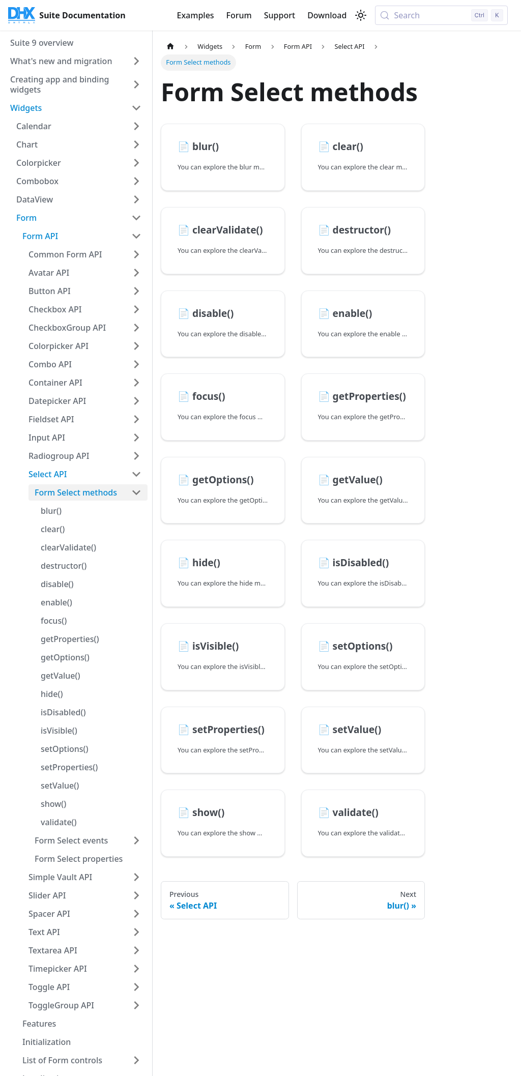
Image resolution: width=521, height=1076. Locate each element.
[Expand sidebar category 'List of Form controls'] (136, 1060)
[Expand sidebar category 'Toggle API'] (136, 987)
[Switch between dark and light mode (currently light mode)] (361, 15)
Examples (195, 15)
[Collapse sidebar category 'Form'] (136, 218)
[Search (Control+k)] (441, 15)
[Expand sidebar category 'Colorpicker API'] (136, 346)
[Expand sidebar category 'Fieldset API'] (136, 419)
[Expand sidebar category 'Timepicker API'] (136, 969)
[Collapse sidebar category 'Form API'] (136, 236)
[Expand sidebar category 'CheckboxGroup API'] (136, 327)
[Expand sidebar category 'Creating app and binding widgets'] (136, 84)
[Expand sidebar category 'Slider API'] (136, 895)
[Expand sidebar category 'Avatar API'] (136, 273)
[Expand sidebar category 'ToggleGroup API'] (136, 1005)
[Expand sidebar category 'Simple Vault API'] (136, 877)
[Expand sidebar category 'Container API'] (136, 382)
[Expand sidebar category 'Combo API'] (136, 364)
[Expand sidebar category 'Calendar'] (136, 126)
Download (326, 15)
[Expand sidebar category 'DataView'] (136, 199)
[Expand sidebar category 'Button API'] (136, 291)
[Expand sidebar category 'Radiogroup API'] (136, 456)
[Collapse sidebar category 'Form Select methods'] (136, 492)
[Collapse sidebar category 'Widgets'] (136, 108)
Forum (239, 15)
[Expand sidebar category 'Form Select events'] (136, 840)
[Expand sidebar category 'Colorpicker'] (136, 163)
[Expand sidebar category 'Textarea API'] (136, 950)
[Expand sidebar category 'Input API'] (136, 437)
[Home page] (170, 46)
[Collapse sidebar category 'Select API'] (136, 474)
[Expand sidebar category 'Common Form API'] (136, 254)
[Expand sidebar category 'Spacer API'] (136, 914)
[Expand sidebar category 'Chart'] (136, 144)
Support (279, 15)
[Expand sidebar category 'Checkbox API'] (136, 309)
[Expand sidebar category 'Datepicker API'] (136, 401)
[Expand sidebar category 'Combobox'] (136, 181)
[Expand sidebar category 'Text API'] (136, 932)
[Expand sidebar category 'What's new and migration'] (136, 61)
